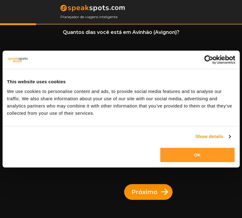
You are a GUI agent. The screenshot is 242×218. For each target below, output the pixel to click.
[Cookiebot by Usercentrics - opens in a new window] (208, 59)
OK (197, 154)
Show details (209, 136)
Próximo (149, 192)
